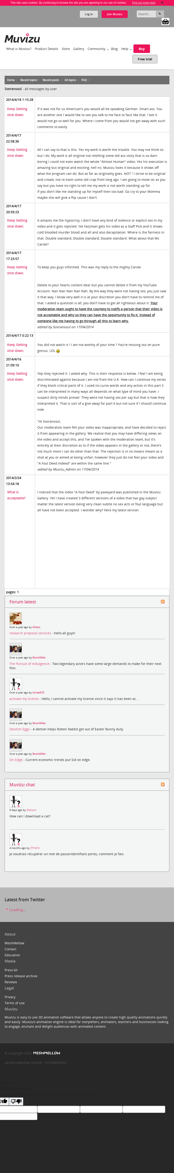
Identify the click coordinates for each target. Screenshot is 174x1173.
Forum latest (22, 602)
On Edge (16, 760)
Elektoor (31, 810)
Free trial (145, 59)
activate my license (24, 698)
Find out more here (143, 2)
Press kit (11, 970)
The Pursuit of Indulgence (29, 663)
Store (66, 49)
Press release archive (21, 976)
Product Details (46, 49)
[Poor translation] (16, 1101)
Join (114, 14)
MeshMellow (14, 943)
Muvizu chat (22, 784)
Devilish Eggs (20, 729)
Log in (89, 14)
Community (96, 49)
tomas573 (38, 692)
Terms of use (15, 1003)
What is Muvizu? (18, 49)
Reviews (11, 982)
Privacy (10, 997)
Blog (114, 49)
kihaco (36, 627)
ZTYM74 (34, 848)
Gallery (78, 49)
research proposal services (30, 633)
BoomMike (38, 657)
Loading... (15, 909)
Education (12, 955)
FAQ (84, 80)
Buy (142, 49)
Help (124, 49)
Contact (10, 949)
